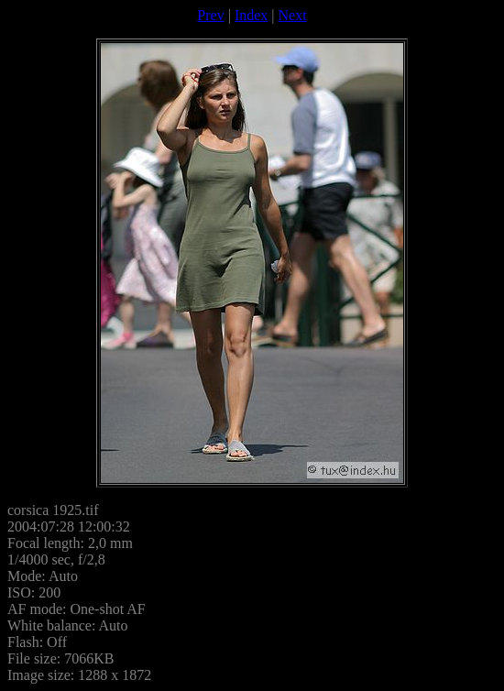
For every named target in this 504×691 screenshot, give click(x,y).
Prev (210, 15)
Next (293, 15)
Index (251, 15)
